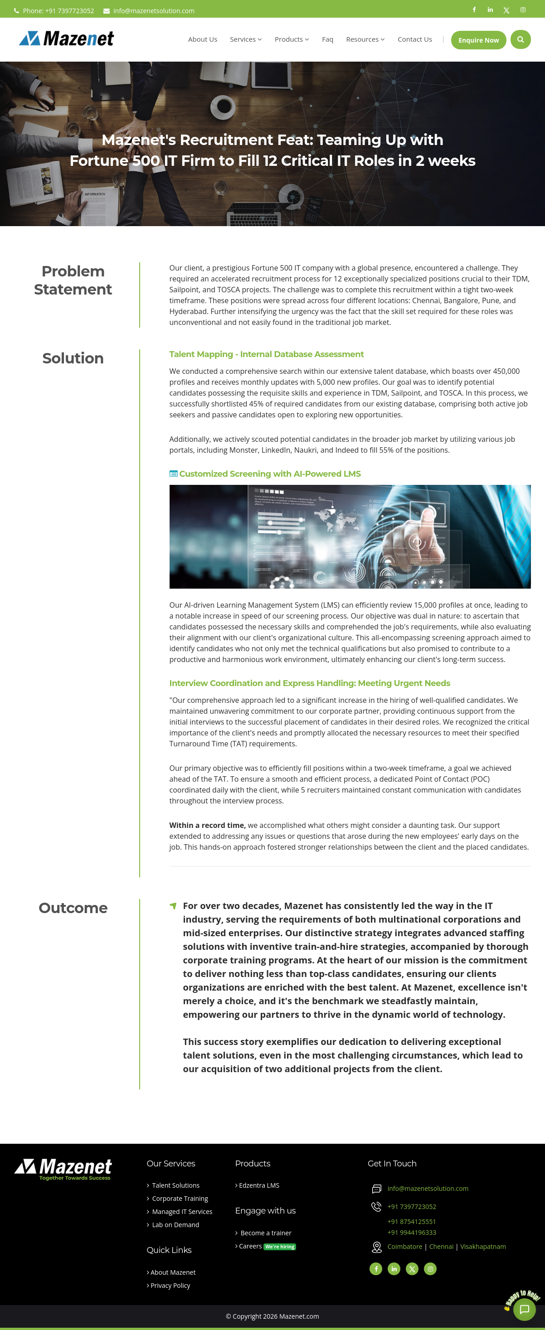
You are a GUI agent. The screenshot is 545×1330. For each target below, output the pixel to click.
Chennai (442, 1246)
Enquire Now (478, 40)
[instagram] (430, 1268)
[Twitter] (412, 1268)
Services (246, 39)
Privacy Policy (168, 1285)
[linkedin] (394, 1268)
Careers (266, 1246)
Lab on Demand (173, 1224)
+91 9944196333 (402, 1232)
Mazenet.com (299, 1316)
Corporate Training (177, 1198)
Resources (365, 39)
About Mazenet (171, 1272)
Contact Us (415, 39)
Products (292, 39)
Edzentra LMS (257, 1185)
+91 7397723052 (412, 1206)
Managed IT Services (180, 1211)
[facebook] (376, 1268)
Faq (327, 39)
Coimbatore (406, 1246)
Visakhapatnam (483, 1246)
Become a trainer (263, 1232)
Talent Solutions (173, 1185)
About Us (202, 39)
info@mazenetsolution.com (149, 10)
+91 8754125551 (402, 1221)
